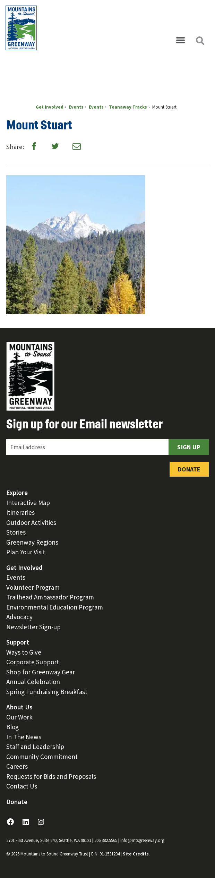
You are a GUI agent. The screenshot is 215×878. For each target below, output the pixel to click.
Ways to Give (23, 652)
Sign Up (188, 447)
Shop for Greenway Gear (40, 672)
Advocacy (19, 617)
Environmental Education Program (54, 607)
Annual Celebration (33, 681)
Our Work (19, 717)
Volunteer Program (33, 587)
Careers (17, 766)
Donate (189, 469)
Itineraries (20, 512)
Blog (12, 727)
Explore (17, 492)
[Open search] (199, 40)
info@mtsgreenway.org (142, 840)
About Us (19, 707)
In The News (23, 737)
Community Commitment (42, 756)
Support (17, 642)
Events (15, 577)
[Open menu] (180, 40)
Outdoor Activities (31, 522)
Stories (16, 532)
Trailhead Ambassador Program (50, 597)
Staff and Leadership (35, 746)
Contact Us (21, 786)
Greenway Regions (32, 542)
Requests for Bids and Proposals (51, 776)
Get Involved (24, 567)
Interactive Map (28, 502)
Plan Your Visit (25, 552)
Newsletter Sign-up (33, 627)
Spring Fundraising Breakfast (46, 692)
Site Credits (136, 854)
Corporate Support (32, 662)
